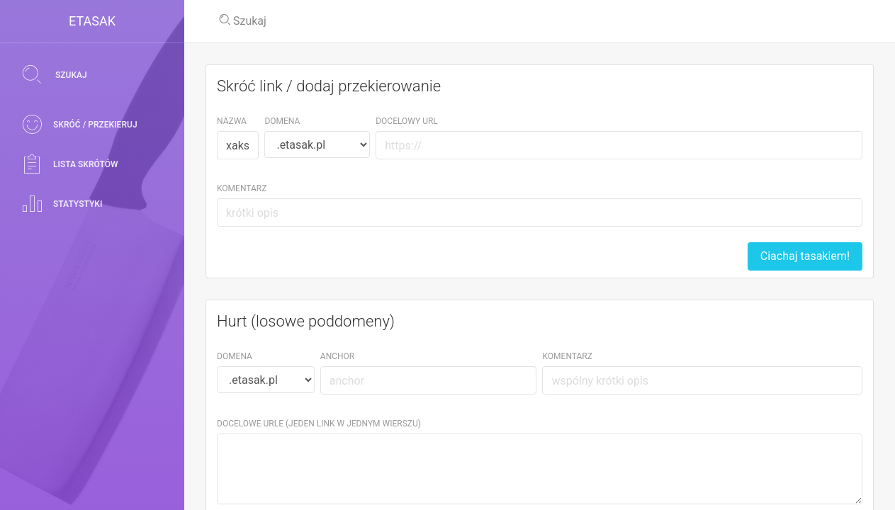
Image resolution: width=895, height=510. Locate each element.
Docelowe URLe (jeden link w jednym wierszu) (319, 424)
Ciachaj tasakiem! (805, 256)
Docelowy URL (407, 121)
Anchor (337, 356)
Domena (282, 121)
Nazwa (232, 121)
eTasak (92, 20)
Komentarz (241, 188)
